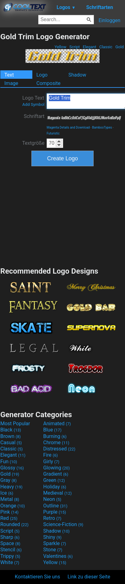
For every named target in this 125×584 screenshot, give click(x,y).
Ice (6, 493)
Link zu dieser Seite (88, 577)
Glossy (12, 468)
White (9, 562)
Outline (55, 506)
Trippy (10, 556)
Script (74, 47)
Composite (48, 83)
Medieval (57, 493)
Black (10, 430)
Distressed (59, 449)
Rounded (14, 524)
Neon (52, 499)
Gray (8, 480)
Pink (9, 512)
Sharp (10, 537)
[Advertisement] (62, 215)
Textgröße (33, 143)
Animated (57, 423)
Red (8, 518)
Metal (9, 499)
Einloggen (109, 20)
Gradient (55, 474)
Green (54, 480)
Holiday (54, 487)
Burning (55, 436)
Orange (12, 506)
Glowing (56, 468)
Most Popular (15, 423)
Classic (105, 47)
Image (11, 83)
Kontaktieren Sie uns (37, 577)
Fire (50, 455)
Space (10, 543)
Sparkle (54, 543)
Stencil (10, 550)
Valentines (58, 556)
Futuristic (53, 133)
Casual (11, 442)
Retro (52, 518)
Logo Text (33, 101)
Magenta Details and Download (68, 127)
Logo (42, 75)
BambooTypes (102, 127)
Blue (52, 430)
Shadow (77, 75)
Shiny (52, 537)
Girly (51, 461)
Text (9, 75)
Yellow (60, 47)
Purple (54, 512)
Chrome (56, 442)
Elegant (89, 47)
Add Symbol (33, 104)
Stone (52, 550)
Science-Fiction (63, 524)
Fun (8, 461)
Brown (10, 436)
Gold (119, 47)
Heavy (11, 487)
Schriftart (34, 116)
